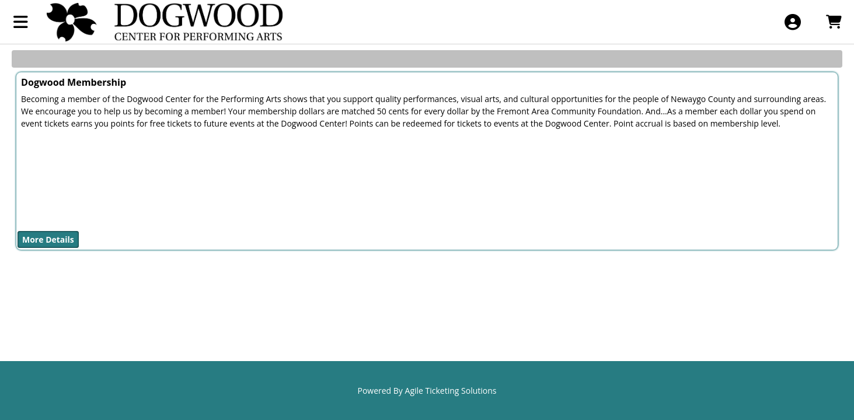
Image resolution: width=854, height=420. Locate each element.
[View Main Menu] (20, 22)
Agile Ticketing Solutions (451, 390)
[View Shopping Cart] (833, 22)
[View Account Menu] (792, 22)
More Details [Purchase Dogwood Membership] (48, 239)
